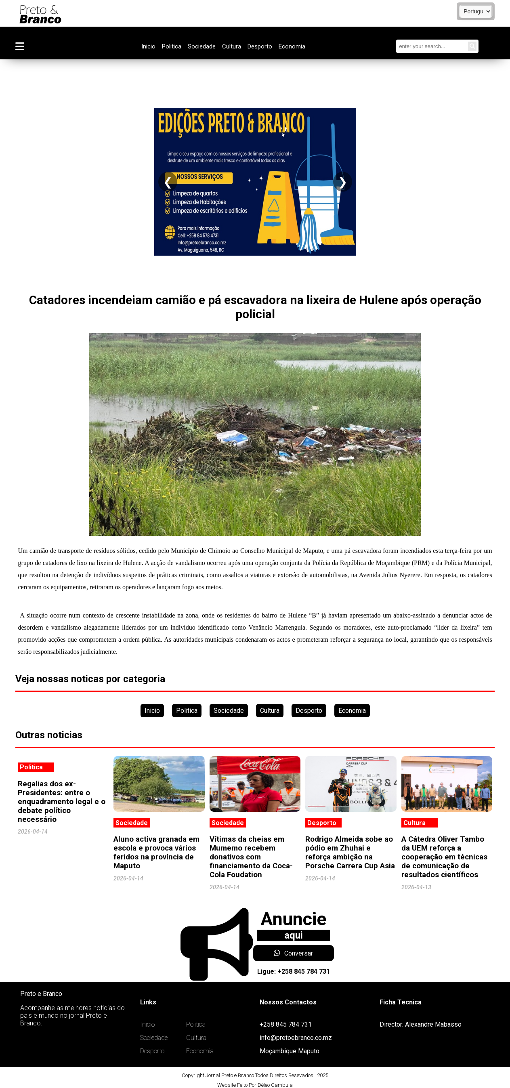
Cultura (231, 46)
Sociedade (202, 46)
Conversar (293, 953)
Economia (292, 46)
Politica (171, 46)
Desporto (260, 46)
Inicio (148, 46)
